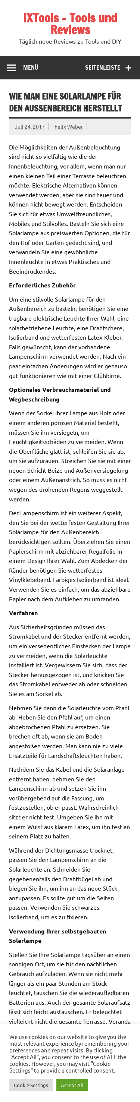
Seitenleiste (102, 67)
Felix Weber (69, 126)
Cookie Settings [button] (31, 1085)
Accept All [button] (72, 1085)
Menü (30, 67)
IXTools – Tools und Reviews (70, 23)
